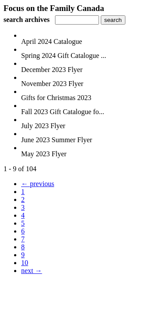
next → (31, 270)
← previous (37, 183)
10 (24, 262)
